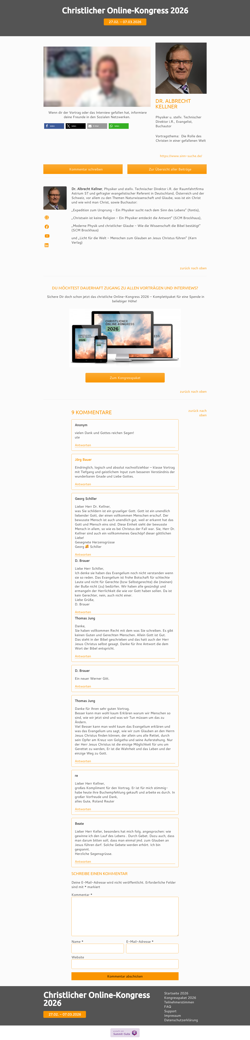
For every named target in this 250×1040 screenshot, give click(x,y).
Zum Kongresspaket (125, 377)
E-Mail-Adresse (140, 941)
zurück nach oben (193, 268)
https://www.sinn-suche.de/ (181, 156)
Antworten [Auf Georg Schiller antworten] (83, 554)
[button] (54, 126)
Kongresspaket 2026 (180, 997)
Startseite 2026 (176, 993)
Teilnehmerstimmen (179, 1002)
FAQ (167, 1006)
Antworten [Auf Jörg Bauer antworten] (83, 484)
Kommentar (81, 894)
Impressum (172, 1015)
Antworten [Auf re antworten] (83, 809)
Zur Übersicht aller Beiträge (167, 169)
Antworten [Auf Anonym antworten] (83, 445)
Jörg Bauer (83, 459)
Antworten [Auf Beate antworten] (83, 861)
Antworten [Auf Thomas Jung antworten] (83, 656)
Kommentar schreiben (83, 169)
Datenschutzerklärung (181, 1020)
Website (77, 957)
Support (170, 1011)
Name (77, 941)
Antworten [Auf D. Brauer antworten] (83, 612)
